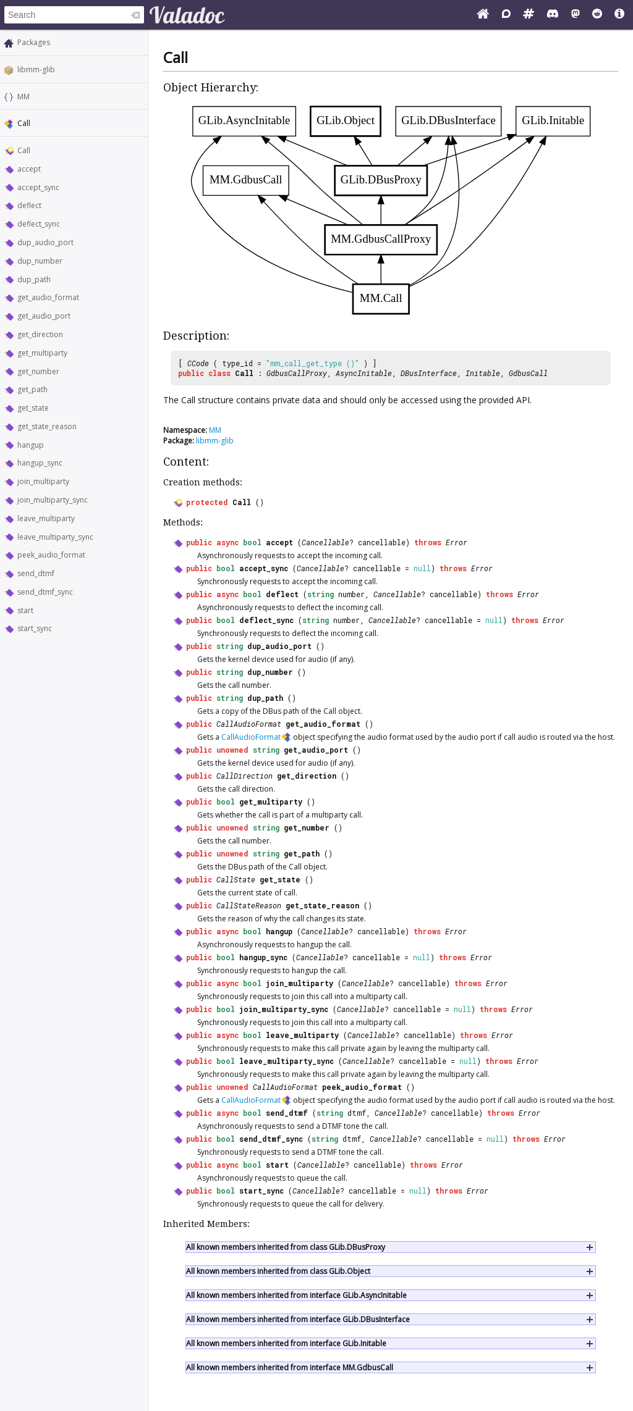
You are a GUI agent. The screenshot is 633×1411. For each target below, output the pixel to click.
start (25, 610)
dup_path (34, 279)
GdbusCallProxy (296, 373)
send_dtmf (35, 573)
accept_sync (38, 187)
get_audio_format (48, 297)
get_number (38, 371)
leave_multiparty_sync (55, 537)
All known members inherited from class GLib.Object (278, 1271)
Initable (482, 373)
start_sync (34, 628)
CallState (235, 879)
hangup (30, 445)
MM (23, 96)
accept (29, 169)
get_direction (40, 334)
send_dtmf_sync (45, 592)
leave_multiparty (46, 518)
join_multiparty (43, 481)
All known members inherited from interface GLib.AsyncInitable (296, 1295)
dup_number (39, 261)
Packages (33, 42)
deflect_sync (38, 224)
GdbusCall (528, 373)
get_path (32, 389)
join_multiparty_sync (52, 500)
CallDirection (244, 776)
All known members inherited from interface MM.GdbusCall (289, 1367)
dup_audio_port (45, 242)
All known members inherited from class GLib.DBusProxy (285, 1247)
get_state (33, 408)
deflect (29, 205)
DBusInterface (429, 373)
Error (456, 542)
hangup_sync (39, 463)
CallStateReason (248, 905)
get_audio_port (43, 316)
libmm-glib (36, 69)
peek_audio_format (51, 555)
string (320, 594)
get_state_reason (47, 426)
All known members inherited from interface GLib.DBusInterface (298, 1319)
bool (252, 542)
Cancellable (325, 542)
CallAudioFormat (248, 724)
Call (23, 150)
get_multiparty (42, 353)
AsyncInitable (364, 373)
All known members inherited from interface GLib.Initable (286, 1343)
